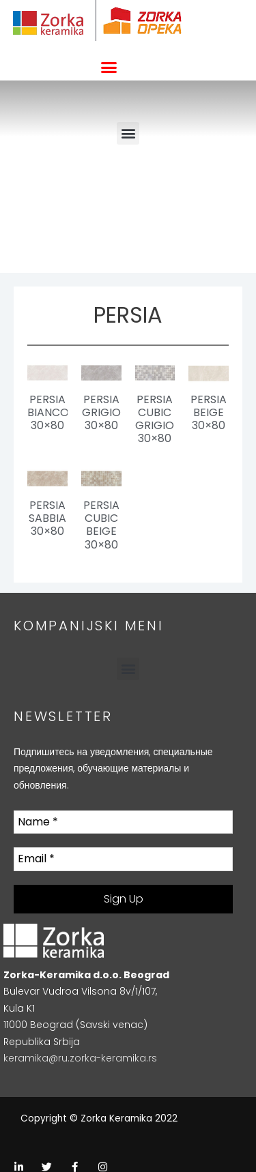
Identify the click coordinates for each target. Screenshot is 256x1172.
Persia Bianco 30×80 (48, 412)
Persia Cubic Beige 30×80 (101, 525)
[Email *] (123, 858)
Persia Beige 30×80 (208, 412)
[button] (109, 67)
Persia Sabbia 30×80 (47, 518)
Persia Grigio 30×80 (101, 412)
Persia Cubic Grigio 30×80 (154, 419)
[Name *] (123, 822)
